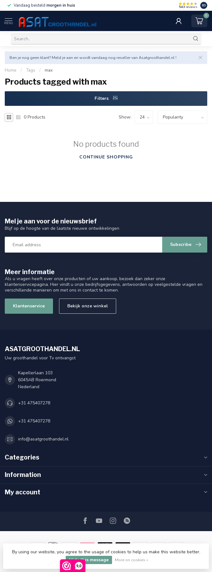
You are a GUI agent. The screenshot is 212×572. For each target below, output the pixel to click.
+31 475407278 (34, 403)
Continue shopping (106, 157)
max (49, 70)
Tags (30, 70)
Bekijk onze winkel (87, 306)
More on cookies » (131, 559)
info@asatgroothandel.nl (43, 439)
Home (11, 70)
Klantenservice (29, 306)
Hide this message (89, 560)
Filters (106, 98)
